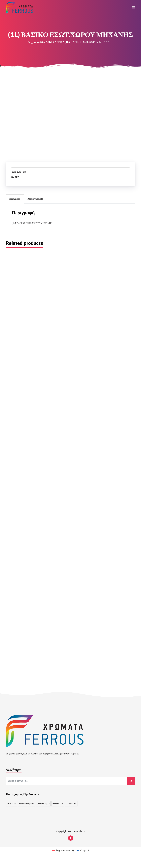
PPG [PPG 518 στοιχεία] (11, 804)
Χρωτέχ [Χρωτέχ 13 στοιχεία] (71, 804)
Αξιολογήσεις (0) (36, 198)
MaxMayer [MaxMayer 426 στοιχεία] (26, 804)
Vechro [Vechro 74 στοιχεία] (57, 804)
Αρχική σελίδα (36, 42)
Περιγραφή (14, 198)
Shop (50, 42)
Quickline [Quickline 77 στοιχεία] (43, 804)
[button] (133, 8)
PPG (59, 42)
